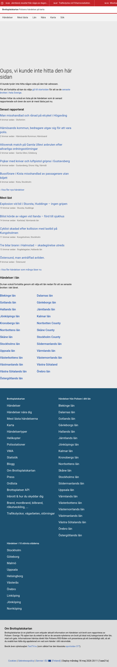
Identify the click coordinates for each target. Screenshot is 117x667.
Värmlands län (46, 350)
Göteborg (13, 556)
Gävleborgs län (46, 302)
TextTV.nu (32, 646)
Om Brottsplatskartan (21, 470)
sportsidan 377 (73, 646)
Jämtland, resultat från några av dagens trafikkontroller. (27, 3)
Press (10, 477)
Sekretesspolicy (26, 660)
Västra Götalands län (13, 371)
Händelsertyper (17, 431)
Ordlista (12, 483)
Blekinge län (8, 295)
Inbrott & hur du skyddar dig (25, 496)
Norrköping (14, 608)
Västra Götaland (47, 364)
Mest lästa (22, 17)
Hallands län (8, 309)
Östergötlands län (11, 378)
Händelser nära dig (19, 412)
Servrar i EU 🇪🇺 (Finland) (48, 660)
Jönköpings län (10, 316)
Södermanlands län (49, 344)
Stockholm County (48, 337)
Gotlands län (8, 302)
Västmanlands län (11, 364)
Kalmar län (44, 316)
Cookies (12, 660)
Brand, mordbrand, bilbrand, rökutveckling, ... (25, 505)
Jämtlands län (46, 309)
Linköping (13, 595)
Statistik (12, 457)
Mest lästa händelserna (22, 418)
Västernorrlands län (49, 357)
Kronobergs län (10, 323)
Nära (43, 17)
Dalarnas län (45, 295)
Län (34, 17)
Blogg (10, 464)
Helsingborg (15, 576)
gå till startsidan (40, 89)
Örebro (11, 589)
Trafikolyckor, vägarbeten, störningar (31, 513)
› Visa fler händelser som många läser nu (21, 269)
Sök (62, 17)
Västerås (12, 582)
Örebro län (43, 371)
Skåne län (6, 337)
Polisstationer (16, 444)
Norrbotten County (49, 323)
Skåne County (45, 330)
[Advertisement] (58, 44)
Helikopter (14, 438)
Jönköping (14, 602)
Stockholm (14, 550)
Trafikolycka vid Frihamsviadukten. (71, 3)
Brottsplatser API (18, 490)
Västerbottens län (11, 357)
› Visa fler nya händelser (12, 189)
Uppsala (12, 569)
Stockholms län (10, 344)
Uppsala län (7, 350)
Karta (53, 17)
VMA (10, 451)
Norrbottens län (10, 330)
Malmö (11, 563)
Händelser (7, 17)
